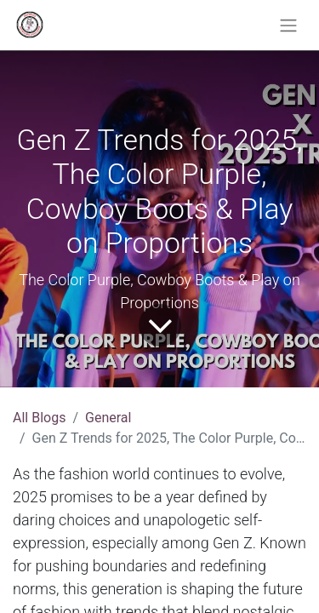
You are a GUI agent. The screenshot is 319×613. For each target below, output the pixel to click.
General (108, 418)
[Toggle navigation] (288, 25)
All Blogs (39, 418)
